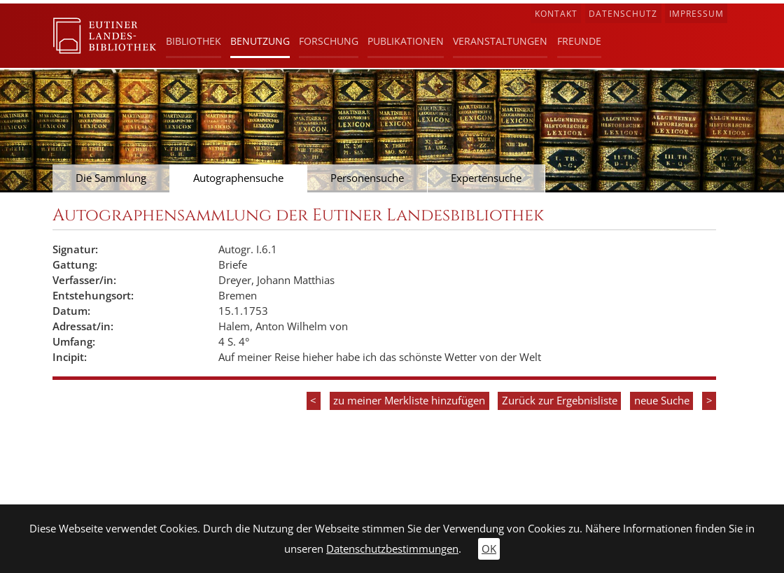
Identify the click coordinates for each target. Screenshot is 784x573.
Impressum (696, 14)
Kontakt (556, 14)
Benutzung (260, 41)
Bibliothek (193, 41)
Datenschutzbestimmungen (392, 549)
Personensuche (367, 178)
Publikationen (406, 41)
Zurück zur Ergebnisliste (559, 400)
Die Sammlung (111, 178)
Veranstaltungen (500, 41)
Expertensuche (486, 178)
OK (489, 549)
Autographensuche (238, 178)
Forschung (328, 41)
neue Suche (662, 400)
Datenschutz (623, 14)
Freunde (579, 41)
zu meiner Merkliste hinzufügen (409, 400)
